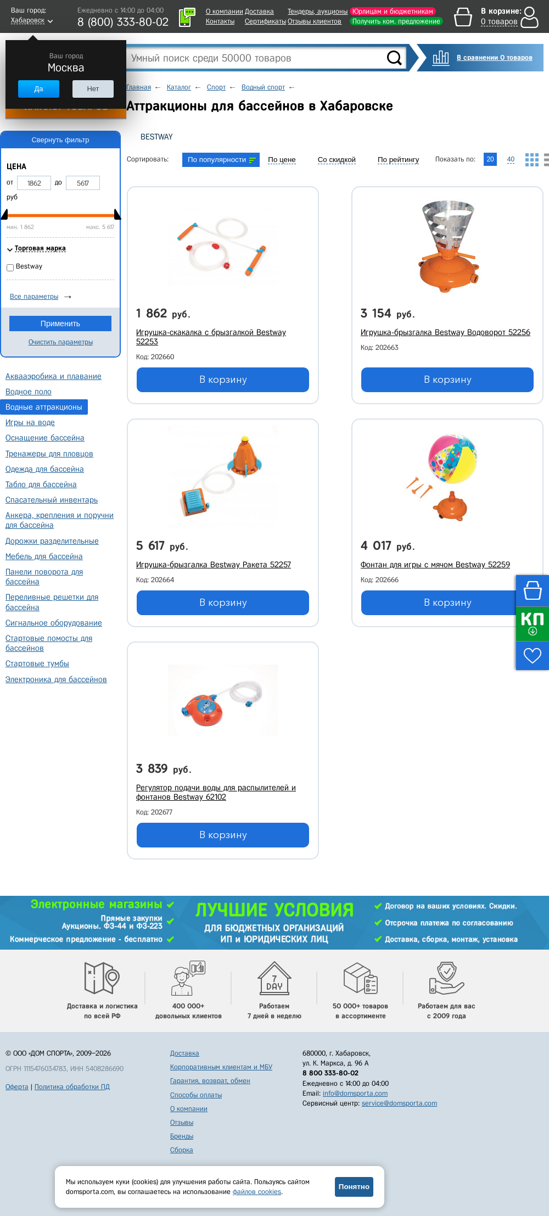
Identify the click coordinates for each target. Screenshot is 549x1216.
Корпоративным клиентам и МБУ (221, 1066)
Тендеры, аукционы (318, 11)
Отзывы (181, 1122)
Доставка (259, 11)
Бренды (181, 1136)
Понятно (354, 1186)
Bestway (156, 136)
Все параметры (34, 296)
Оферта (17, 1086)
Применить (60, 323)
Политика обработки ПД (72, 1086)
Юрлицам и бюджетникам (392, 11)
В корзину (223, 379)
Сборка (181, 1149)
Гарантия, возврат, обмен (210, 1080)
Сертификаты (265, 21)
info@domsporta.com (355, 1093)
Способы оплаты (196, 1094)
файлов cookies (257, 1191)
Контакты (220, 21)
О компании (224, 11)
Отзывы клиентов (314, 21)
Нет (93, 89)
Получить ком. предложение (396, 21)
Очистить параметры (61, 341)
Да (38, 89)
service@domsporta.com (399, 1103)
